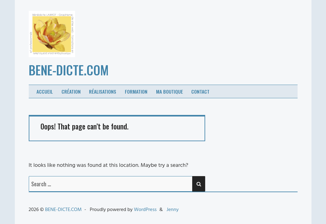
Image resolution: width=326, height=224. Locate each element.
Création (71, 91)
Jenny (173, 210)
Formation (136, 91)
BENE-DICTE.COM (69, 70)
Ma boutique (169, 91)
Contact (200, 91)
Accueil (44, 91)
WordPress (145, 210)
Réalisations (102, 91)
